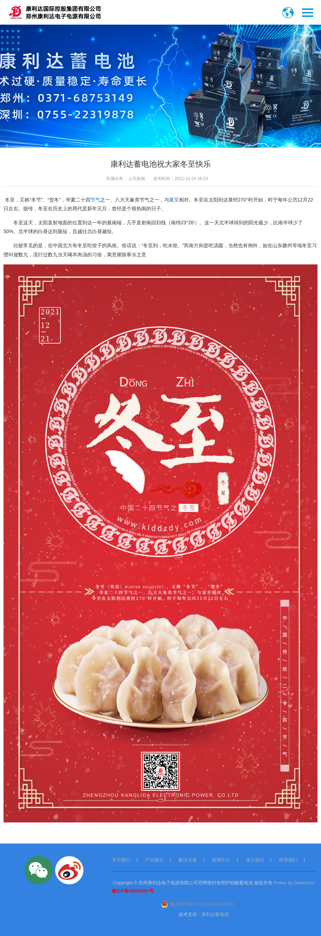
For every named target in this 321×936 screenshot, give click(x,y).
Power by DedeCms (294, 882)
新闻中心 (221, 860)
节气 (95, 200)
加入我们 (255, 860)
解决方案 (188, 860)
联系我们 (288, 860)
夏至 (174, 200)
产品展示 (154, 860)
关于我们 (121, 860)
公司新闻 (136, 178)
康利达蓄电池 (215, 914)
